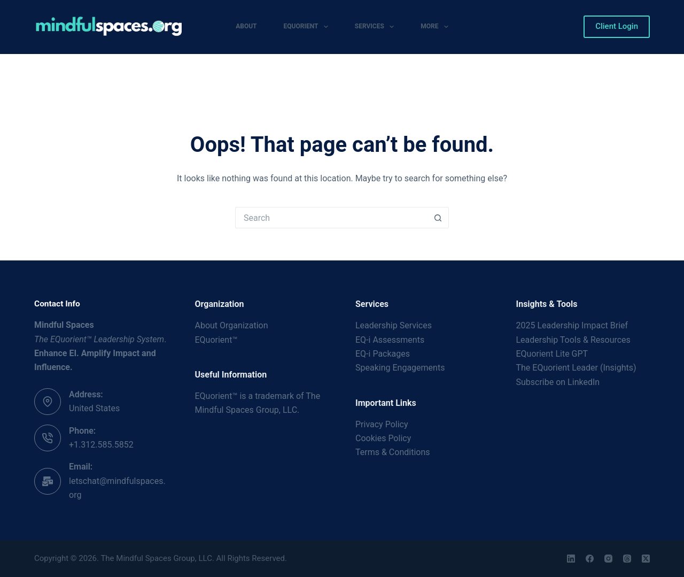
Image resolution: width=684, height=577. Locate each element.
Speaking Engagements (400, 368)
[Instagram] (608, 559)
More (437, 26)
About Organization (231, 325)
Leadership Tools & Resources (573, 340)
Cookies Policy (383, 438)
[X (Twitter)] (646, 559)
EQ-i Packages (382, 354)
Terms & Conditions (392, 452)
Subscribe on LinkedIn (558, 382)
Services (376, 26)
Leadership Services (393, 325)
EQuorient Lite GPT (552, 354)
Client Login (616, 26)
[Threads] (627, 559)
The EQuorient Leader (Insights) (576, 368)
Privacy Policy (381, 424)
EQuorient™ (216, 340)
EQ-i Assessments (389, 340)
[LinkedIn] (571, 559)
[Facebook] (590, 559)
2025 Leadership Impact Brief (572, 325)
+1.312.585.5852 (101, 445)
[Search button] (438, 217)
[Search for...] (331, 217)
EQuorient (308, 26)
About (246, 26)
